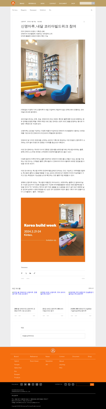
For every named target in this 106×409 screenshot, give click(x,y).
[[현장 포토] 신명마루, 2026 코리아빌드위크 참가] (53, 299)
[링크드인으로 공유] (30, 273)
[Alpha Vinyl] (20, 367)
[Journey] (63, 364)
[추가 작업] (84, 21)
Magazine (23, 10)
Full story (14, 10)
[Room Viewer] (36, 361)
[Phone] (69, 384)
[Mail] (73, 384)
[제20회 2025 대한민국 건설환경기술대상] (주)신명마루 (81, 310)
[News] (50, 356)
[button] (91, 10)
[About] (63, 361)
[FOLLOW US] (16, 384)
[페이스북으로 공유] (22, 273)
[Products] (20, 377)
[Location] (66, 384)
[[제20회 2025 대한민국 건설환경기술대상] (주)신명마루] (81, 299)
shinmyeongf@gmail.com (33, 402)
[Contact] (63, 356)
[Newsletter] (50, 361)
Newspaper (33, 10)
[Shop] (92, 356)
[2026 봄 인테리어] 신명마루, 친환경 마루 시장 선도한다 (24, 310)
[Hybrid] (18, 361)
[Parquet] (18, 364)
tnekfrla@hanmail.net (21, 402)
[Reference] (36, 356)
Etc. (50, 10)
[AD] (49, 364)
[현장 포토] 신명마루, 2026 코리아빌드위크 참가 (53, 310)
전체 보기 (91, 288)
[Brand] (18, 356)
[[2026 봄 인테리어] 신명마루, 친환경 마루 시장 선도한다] (24, 299)
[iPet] (20, 371)
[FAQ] (63, 367)
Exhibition (43, 10)
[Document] (78, 356)
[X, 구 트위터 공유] (26, 273)
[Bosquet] (18, 374)
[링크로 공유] (34, 273)
